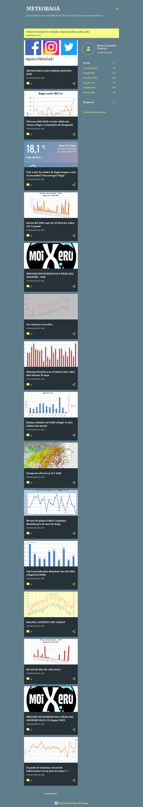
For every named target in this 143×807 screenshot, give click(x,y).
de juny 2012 (89, 92)
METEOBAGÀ (43, 9)
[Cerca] (117, 9)
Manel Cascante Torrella (106, 47)
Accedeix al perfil (104, 52)
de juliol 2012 (89, 87)
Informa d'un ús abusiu (94, 112)
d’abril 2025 (89, 73)
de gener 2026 (90, 68)
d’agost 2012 (89, 82)
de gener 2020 (90, 78)
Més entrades (51, 794)
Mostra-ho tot (33, 35)
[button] (74, 84)
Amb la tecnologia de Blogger (71, 803)
